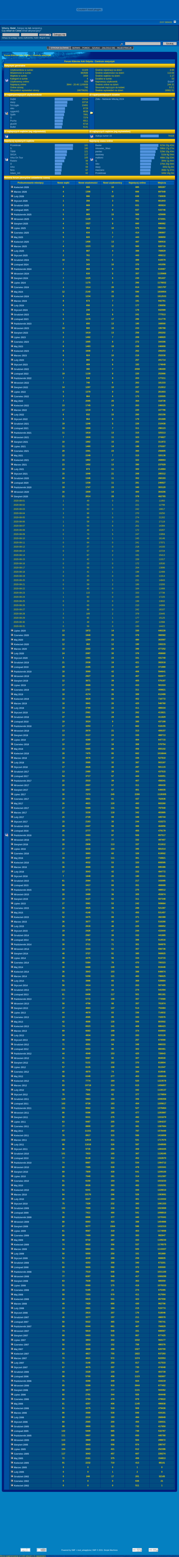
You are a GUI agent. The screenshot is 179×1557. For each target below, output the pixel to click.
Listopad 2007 (19, 1322)
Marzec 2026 (19, 192)
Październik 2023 (21, 323)
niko (12, 108)
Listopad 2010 (19, 1158)
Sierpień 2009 (19, 1226)
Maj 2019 (17, 694)
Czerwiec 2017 (20, 799)
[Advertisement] (89, 1521)
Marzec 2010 (19, 1194)
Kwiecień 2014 (20, 972)
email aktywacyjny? (31, 30)
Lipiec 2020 (18, 631)
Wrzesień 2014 (20, 949)
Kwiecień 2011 (20, 1135)
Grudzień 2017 (20, 771)
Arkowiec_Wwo (102, 148)
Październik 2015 (21, 890)
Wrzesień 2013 (20, 1003)
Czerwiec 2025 (20, 233)
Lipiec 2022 (18, 392)
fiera (12, 170)
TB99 (13, 151)
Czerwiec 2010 (20, 1181)
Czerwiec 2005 (20, 1454)
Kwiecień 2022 (20, 405)
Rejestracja (124, 48)
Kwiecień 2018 (20, 753)
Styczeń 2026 (19, 201)
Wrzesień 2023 (20, 328)
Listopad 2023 (19, 319)
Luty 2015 (17, 926)
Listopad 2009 (19, 1213)
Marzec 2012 (19, 1085)
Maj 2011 (17, 1131)
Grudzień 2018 (20, 717)
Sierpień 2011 (19, 1117)
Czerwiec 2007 (20, 1344)
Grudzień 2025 (20, 205)
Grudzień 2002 (20, 1476)
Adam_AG (15, 173)
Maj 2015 (17, 912)
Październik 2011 (21, 1108)
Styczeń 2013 (19, 1040)
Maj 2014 (17, 967)
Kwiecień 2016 (20, 862)
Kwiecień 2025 (20, 242)
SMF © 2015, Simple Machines (105, 1550)
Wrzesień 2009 (20, 1222)
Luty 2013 (17, 1035)
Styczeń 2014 (19, 985)
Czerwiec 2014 (20, 962)
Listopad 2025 (19, 210)
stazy (12, 102)
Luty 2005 (17, 1472)
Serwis (76, 48)
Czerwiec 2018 (20, 744)
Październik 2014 (21, 944)
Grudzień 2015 (20, 881)
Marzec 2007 (19, 1358)
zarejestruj (37, 28)
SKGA (13, 154)
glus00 (13, 124)
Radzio (13, 161)
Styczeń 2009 (19, 1258)
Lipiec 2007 (18, 1340)
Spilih (13, 114)
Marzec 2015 (19, 922)
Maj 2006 (17, 1404)
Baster (98, 145)
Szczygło (14, 105)
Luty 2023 (17, 360)
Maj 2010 (17, 1185)
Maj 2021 (17, 455)
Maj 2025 (17, 237)
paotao (98, 151)
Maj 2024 (17, 292)
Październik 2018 (21, 726)
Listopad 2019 (19, 667)
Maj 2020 (17, 640)
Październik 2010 (21, 1163)
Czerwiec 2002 (20, 1481)
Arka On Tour (16, 157)
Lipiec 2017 (18, 794)
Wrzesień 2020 (20, 492)
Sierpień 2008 (19, 1281)
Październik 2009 (21, 1217)
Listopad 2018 (19, 721)
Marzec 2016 (19, 867)
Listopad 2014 (19, 940)
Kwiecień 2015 (20, 917)
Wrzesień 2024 (20, 273)
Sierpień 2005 (19, 1444)
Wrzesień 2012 (20, 1058)
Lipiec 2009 (18, 1231)
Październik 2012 (21, 1053)
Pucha (13, 121)
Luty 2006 (17, 1417)
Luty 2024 (17, 305)
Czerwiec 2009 (20, 1235)
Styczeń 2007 (19, 1367)
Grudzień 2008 (20, 1263)
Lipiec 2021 (18, 446)
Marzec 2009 (19, 1249)
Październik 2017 (21, 781)
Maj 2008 (17, 1294)
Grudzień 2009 (20, 1208)
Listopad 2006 (19, 1376)
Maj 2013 (17, 1022)
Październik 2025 (21, 214)
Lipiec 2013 (18, 1013)
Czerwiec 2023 (20, 342)
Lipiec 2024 (18, 283)
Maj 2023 (17, 346)
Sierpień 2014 (19, 953)
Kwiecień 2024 (20, 296)
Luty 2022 (17, 414)
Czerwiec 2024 (20, 287)
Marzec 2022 (19, 410)
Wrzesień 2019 (20, 676)
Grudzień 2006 (20, 1372)
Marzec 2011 (19, 1140)
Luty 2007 (17, 1363)
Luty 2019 (17, 708)
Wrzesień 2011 (20, 1113)
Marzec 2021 (19, 464)
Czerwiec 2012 (20, 1072)
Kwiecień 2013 (20, 1026)
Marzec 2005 (19, 1467)
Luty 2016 (17, 872)
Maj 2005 (17, 1458)
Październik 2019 (21, 671)
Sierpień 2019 (19, 681)
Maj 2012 (17, 1076)
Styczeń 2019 (19, 712)
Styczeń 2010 (19, 1203)
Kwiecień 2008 (20, 1299)
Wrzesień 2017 (20, 785)
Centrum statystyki (42, 55)
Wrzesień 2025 (20, 219)
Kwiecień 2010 (20, 1190)
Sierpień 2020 (19, 496)
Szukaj (96, 48)
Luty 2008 (17, 1308)
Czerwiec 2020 (20, 635)
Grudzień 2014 (20, 935)
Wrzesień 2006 (20, 1385)
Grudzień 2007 (20, 1317)
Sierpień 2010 (19, 1172)
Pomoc (86, 48)
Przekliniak (15, 145)
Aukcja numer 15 (103, 136)
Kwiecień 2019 (20, 699)
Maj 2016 (17, 858)
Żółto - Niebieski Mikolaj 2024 (109, 99)
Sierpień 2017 (19, 790)
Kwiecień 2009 (20, 1244)
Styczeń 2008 (19, 1313)
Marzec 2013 (19, 1031)
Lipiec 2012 (18, 1067)
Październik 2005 (21, 1435)
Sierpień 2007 (19, 1335)
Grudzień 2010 (20, 1153)
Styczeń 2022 (19, 419)
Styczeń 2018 (19, 767)
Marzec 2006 (19, 1413)
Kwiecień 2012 (20, 1081)
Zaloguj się (22, 28)
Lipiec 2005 (18, 1449)
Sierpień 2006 (19, 1390)
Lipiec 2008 (18, 1285)
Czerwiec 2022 (20, 396)
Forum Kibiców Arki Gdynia (17, 55)
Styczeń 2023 (19, 364)
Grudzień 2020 (20, 478)
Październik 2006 (21, 1381)
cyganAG (14, 111)
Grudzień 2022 (20, 369)
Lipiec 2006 (18, 1394)
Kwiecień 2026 (20, 187)
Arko (12, 167)
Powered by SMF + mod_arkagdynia (76, 1550)
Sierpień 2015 (19, 899)
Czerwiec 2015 (20, 908)
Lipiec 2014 (18, 958)
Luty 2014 (17, 981)
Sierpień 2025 (19, 223)
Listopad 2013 (19, 994)
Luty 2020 (17, 653)
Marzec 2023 (19, 355)
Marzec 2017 (19, 812)
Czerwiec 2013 (20, 1017)
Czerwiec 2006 (20, 1399)
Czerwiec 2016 (20, 853)
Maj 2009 (17, 1240)
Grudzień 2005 (20, 1426)
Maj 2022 (17, 401)
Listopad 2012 (19, 1049)
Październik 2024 (21, 269)
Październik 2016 (21, 835)
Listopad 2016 (19, 831)
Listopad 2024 (19, 264)
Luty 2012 (17, 1090)
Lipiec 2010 (18, 1176)
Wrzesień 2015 (20, 894)
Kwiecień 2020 (20, 644)
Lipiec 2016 (18, 849)
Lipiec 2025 (18, 228)
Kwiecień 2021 (20, 460)
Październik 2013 (21, 999)
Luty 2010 (17, 1199)
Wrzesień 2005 (20, 1440)
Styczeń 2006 (19, 1422)
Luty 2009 (17, 1254)
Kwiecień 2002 (20, 1485)
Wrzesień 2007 (20, 1331)
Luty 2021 (17, 469)
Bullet (13, 127)
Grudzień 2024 (20, 260)
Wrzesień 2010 (20, 1167)
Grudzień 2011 (20, 1099)
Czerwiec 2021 (20, 451)
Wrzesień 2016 (20, 840)
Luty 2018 (17, 762)
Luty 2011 (17, 1144)
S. (11, 148)
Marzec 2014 (19, 976)
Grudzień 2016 (20, 826)
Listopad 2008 (19, 1267)
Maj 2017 (17, 803)
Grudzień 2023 (20, 314)
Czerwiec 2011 (20, 1126)
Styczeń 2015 (19, 931)
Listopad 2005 (19, 1431)
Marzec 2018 (19, 758)
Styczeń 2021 (19, 474)
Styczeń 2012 (19, 1094)
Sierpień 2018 (19, 735)
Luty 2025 (17, 251)
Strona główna (59, 48)
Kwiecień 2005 (20, 1463)
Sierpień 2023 (19, 333)
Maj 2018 (17, 749)
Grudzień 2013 (20, 990)
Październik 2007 (21, 1326)
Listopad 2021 (19, 428)
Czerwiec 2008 (20, 1290)
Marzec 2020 (19, 649)
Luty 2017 (17, 817)
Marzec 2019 (19, 703)
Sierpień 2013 (19, 1008)
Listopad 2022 (19, 374)
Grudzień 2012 (20, 1044)
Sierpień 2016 (19, 844)
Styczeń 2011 (19, 1149)
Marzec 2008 (19, 1304)
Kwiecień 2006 (20, 1408)
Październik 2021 (21, 433)
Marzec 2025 (19, 246)
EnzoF (171, 81)
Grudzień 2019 (20, 662)
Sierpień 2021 (19, 442)
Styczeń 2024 (19, 310)
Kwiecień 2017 (20, 808)
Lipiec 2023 (18, 337)
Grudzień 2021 (20, 424)
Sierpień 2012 (19, 1063)
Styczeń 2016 (19, 876)
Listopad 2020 (19, 483)
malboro (99, 157)
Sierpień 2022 (19, 387)
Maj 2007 (17, 1349)
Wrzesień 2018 (20, 731)
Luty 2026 (17, 196)
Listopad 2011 (19, 1103)
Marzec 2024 (19, 301)
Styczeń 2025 (19, 255)
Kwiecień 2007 (20, 1354)
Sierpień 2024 (19, 278)
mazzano (99, 170)
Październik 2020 (21, 487)
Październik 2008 (21, 1272)
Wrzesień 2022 (20, 383)
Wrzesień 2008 (20, 1276)
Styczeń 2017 (19, 822)
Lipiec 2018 (18, 740)
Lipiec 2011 (18, 1122)
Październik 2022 (21, 378)
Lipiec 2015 (18, 903)
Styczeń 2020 (19, 658)
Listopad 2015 (19, 885)
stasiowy (99, 154)
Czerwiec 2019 (20, 690)
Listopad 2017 (19, 776)
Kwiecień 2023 (20, 351)
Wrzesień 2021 (20, 437)
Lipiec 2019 (18, 685)
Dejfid (13, 99)
